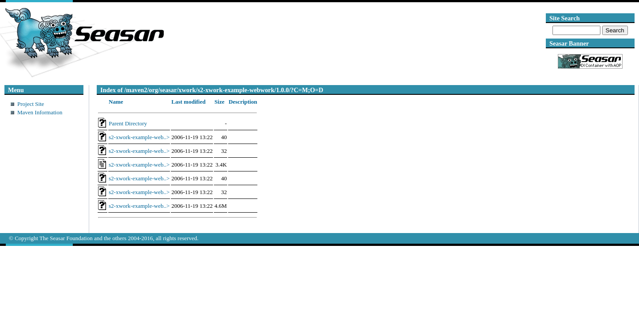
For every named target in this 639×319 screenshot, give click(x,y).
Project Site (30, 104)
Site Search (564, 18)
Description (243, 101)
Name (116, 101)
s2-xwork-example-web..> (139, 137)
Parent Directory (128, 123)
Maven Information (39, 112)
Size (219, 101)
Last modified (188, 101)
